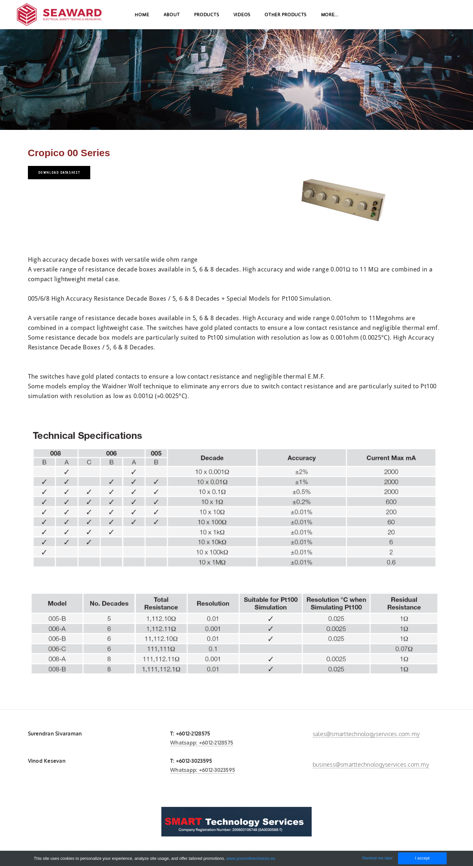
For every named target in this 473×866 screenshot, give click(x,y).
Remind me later (377, 858)
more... (329, 19)
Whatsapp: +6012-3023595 (202, 770)
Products (206, 19)
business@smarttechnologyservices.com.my (371, 764)
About (172, 19)
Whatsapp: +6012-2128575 (201, 742)
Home (142, 19)
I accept (422, 858)
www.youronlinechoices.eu (250, 858)
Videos (241, 19)
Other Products (285, 19)
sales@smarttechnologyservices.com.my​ (366, 733)
